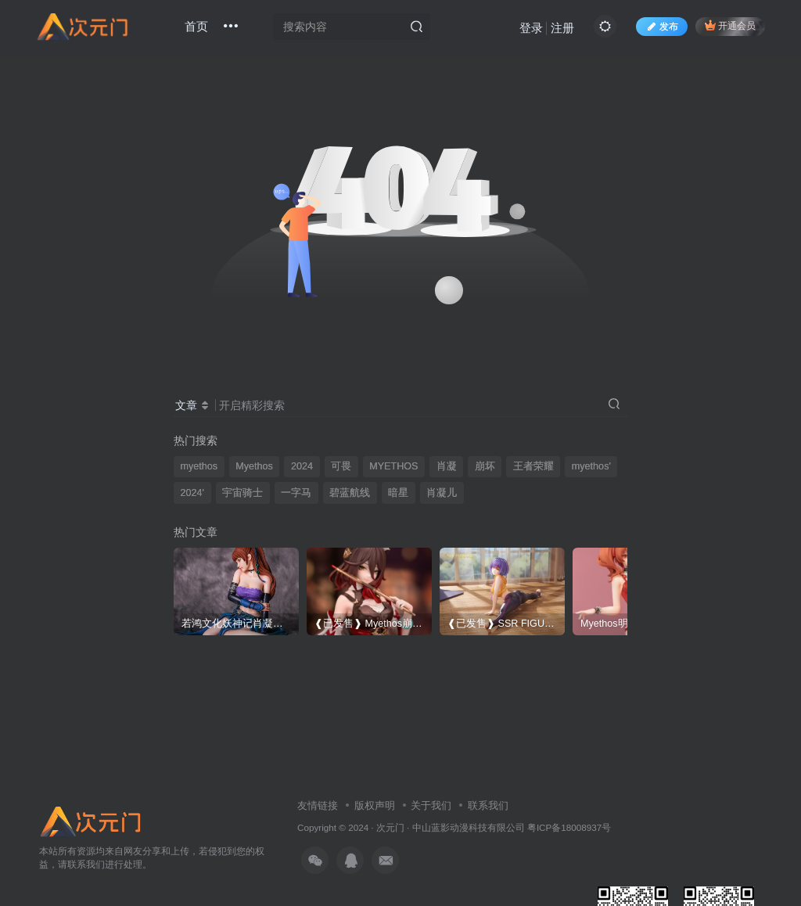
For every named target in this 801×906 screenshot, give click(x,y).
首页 (196, 26)
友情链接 (317, 805)
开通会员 (730, 25)
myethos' (591, 466)
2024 (302, 466)
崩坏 (485, 466)
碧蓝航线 (349, 492)
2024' (192, 492)
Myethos (254, 466)
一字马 (296, 492)
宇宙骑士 (242, 492)
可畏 (341, 466)
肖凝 (446, 466)
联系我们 (488, 805)
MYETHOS (393, 466)
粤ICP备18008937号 (569, 827)
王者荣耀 (533, 466)
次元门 (390, 827)
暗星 (398, 492)
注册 (562, 27)
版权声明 (374, 805)
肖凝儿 (441, 492)
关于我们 (431, 805)
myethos (199, 466)
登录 (531, 27)
